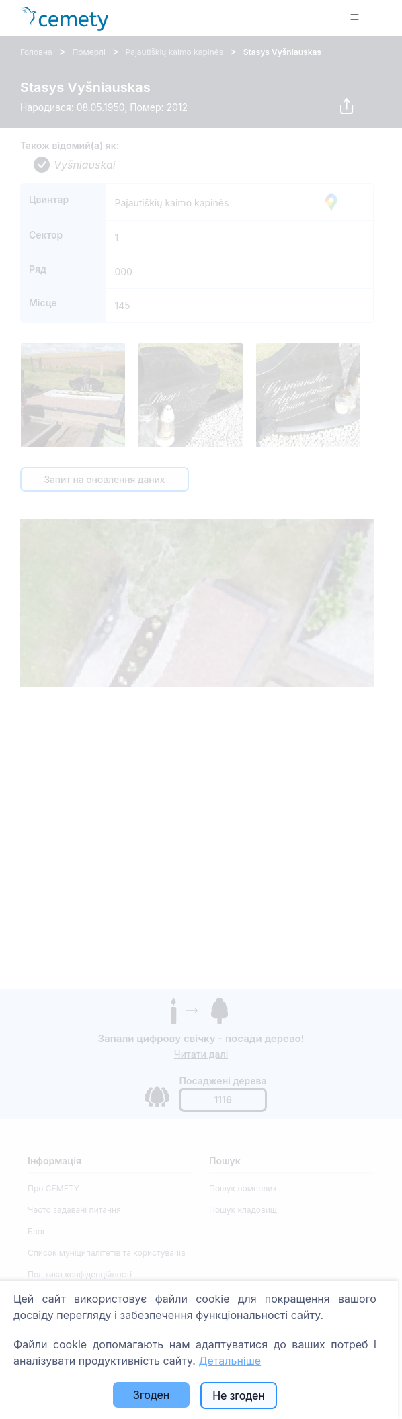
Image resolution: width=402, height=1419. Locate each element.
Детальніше (229, 1360)
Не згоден (238, 1395)
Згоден (151, 1395)
